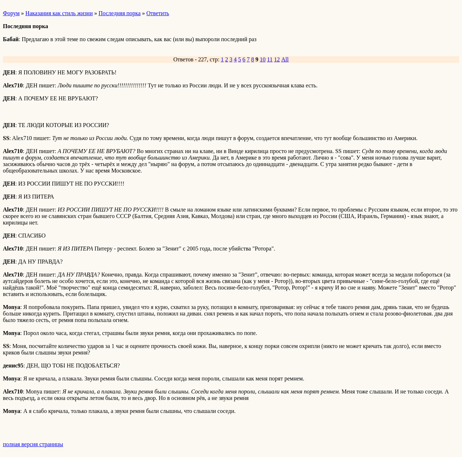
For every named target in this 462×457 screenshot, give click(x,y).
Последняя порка (120, 13)
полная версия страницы (33, 444)
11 (270, 59)
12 (277, 59)
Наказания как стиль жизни (59, 13)
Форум (11, 13)
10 (263, 59)
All (284, 59)
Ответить (158, 13)
